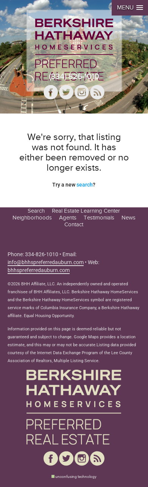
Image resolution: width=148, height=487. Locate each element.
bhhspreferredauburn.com (39, 270)
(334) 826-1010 (74, 76)
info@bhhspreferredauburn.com (46, 262)
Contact (73, 224)
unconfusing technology (76, 477)
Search (36, 210)
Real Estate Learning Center (86, 210)
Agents (67, 217)
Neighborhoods (32, 217)
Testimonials (99, 217)
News (129, 217)
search (84, 185)
